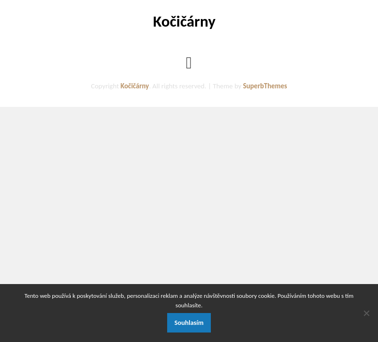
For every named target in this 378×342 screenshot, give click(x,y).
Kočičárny (184, 21)
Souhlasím (189, 322)
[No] (366, 313)
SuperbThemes (265, 86)
